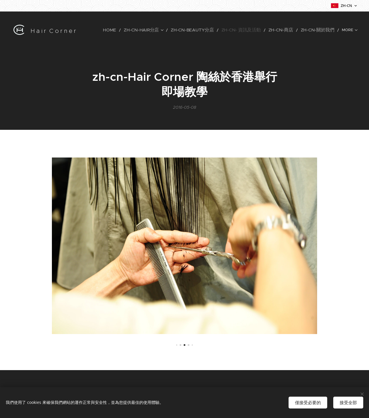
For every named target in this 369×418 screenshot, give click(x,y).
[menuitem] (101, 30)
